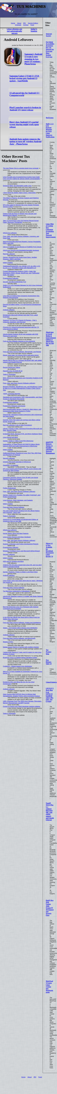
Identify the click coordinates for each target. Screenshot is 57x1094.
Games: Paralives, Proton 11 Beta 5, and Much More (20, 572)
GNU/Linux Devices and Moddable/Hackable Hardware (21, 250)
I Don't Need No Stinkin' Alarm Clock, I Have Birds (19, 193)
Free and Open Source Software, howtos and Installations (22, 622)
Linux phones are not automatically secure (14, 31)
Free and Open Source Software (13, 507)
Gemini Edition (33, 23)
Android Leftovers (9, 310)
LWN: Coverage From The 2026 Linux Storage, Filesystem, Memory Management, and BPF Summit (22, 702)
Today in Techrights (9, 374)
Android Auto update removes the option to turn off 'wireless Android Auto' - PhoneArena (25, 141)
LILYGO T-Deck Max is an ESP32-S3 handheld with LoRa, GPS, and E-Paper (50, 695)
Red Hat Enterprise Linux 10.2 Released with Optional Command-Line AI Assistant (20, 607)
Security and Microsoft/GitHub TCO (14, 282)
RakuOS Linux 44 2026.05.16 (12, 371)
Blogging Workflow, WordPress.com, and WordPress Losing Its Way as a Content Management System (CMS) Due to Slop (22, 388)
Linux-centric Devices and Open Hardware (17, 537)
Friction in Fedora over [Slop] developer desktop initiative (21, 706)
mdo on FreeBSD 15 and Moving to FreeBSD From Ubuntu (22, 247)
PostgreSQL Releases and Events (14, 406)
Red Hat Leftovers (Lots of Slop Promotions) (17, 425)
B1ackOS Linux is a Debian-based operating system (20, 657)
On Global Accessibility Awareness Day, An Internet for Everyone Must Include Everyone (50, 49)
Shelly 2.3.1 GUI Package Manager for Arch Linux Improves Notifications (50, 130)
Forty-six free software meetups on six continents (19, 341)
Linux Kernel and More (10, 437)
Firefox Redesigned (9, 488)
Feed (32, 25)
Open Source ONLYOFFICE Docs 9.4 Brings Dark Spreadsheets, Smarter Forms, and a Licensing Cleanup (21, 695)
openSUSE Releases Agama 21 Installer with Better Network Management (50, 447)
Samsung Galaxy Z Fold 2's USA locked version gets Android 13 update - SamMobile (24, 78)
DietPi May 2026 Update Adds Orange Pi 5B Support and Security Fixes (50, 908)
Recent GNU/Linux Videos (11, 367)
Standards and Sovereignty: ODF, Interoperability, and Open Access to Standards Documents (22, 398)
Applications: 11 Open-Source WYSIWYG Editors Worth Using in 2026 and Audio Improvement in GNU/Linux (21, 445)
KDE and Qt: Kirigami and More (13, 561)
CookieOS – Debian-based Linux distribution (17, 666)
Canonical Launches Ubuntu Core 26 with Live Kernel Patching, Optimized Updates (20, 478)
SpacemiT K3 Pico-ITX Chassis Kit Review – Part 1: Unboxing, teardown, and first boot (20, 321)
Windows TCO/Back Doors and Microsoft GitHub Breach (21, 551)
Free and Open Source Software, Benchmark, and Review (22, 352)
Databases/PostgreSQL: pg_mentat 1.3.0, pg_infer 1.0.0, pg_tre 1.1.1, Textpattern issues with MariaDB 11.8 (21, 267)
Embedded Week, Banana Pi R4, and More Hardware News (22, 434)
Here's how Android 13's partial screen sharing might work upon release (24, 124)
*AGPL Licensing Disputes (11, 393)
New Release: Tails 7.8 (48, 662)
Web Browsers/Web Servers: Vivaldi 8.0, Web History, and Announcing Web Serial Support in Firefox (22, 410)
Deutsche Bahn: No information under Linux (17, 186)
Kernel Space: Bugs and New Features (15, 533)
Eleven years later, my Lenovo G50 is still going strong (21, 355)
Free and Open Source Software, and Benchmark (19, 638)
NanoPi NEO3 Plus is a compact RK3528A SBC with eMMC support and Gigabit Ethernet (50, 811)
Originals (18, 25)
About (19, 23)
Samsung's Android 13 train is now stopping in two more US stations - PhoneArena (33, 59)
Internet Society (49, 35)
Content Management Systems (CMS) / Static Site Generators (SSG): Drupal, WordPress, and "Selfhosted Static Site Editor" (21, 273)
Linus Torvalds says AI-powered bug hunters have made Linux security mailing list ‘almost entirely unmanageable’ (21, 178)
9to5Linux (50, 118)
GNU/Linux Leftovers (10, 233)
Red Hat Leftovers (9, 254)
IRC (24, 23)
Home (13, 23)
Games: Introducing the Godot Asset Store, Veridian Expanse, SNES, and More (20, 258)
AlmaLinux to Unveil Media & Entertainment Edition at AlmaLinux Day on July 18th (51, 338)
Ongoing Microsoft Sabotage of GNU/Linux (17, 462)
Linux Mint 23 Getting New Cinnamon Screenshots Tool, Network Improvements (51, 230)
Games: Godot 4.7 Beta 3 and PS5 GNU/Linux (18, 441)
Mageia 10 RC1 (8, 642)
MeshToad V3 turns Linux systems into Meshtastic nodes (49, 986)
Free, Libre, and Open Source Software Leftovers (19, 383)
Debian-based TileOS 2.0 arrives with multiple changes (21, 647)
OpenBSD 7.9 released (10, 465)
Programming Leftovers (10, 278)
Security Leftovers (9, 458)
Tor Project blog (48, 652)
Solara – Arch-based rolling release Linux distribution (20, 628)
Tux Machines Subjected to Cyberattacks (16, 591)
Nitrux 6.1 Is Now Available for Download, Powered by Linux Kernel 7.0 (50, 550)
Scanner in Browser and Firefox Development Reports (20, 544)
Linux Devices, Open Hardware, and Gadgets (18, 500)
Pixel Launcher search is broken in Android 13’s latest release (25, 108)
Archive (25, 25)
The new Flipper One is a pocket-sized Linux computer (21, 168)
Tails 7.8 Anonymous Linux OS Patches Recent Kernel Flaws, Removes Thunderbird (21, 221)
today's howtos (34, 30)
